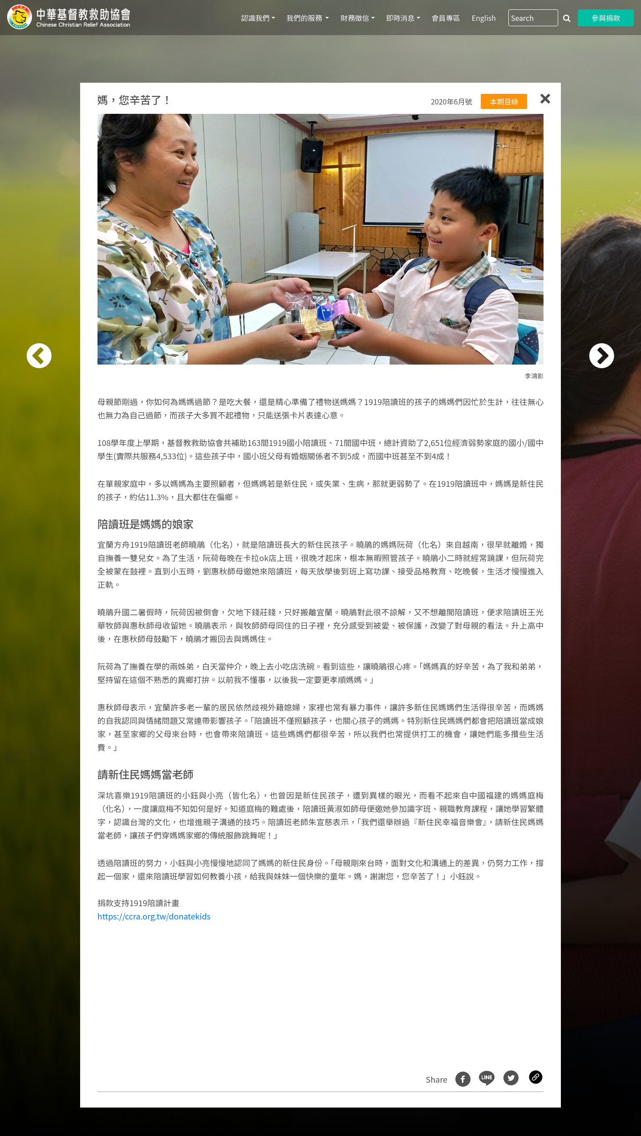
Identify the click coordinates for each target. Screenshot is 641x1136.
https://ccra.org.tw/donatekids (154, 916)
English (484, 17)
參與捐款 (606, 17)
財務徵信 (355, 17)
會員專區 (446, 17)
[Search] (533, 17)
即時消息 (400, 17)
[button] (51, 573)
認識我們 (255, 17)
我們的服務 (305, 17)
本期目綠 (504, 101)
